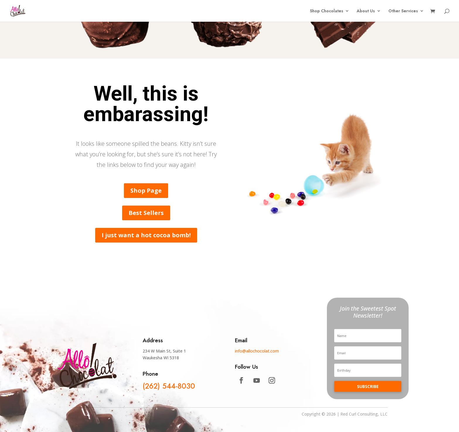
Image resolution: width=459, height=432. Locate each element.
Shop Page (146, 190)
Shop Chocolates (326, 11)
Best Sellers (146, 213)
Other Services (403, 11)
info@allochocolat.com (257, 351)
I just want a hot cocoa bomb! (146, 235)
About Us (366, 11)
